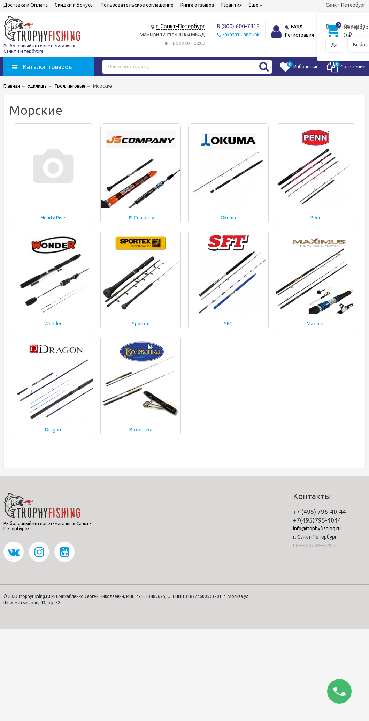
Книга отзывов (197, 5)
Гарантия (231, 5)
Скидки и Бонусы (74, 5)
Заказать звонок (241, 34)
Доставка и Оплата (25, 5)
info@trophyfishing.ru (317, 528)
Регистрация (299, 35)
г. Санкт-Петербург (180, 26)
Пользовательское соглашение (137, 5)
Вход (297, 26)
